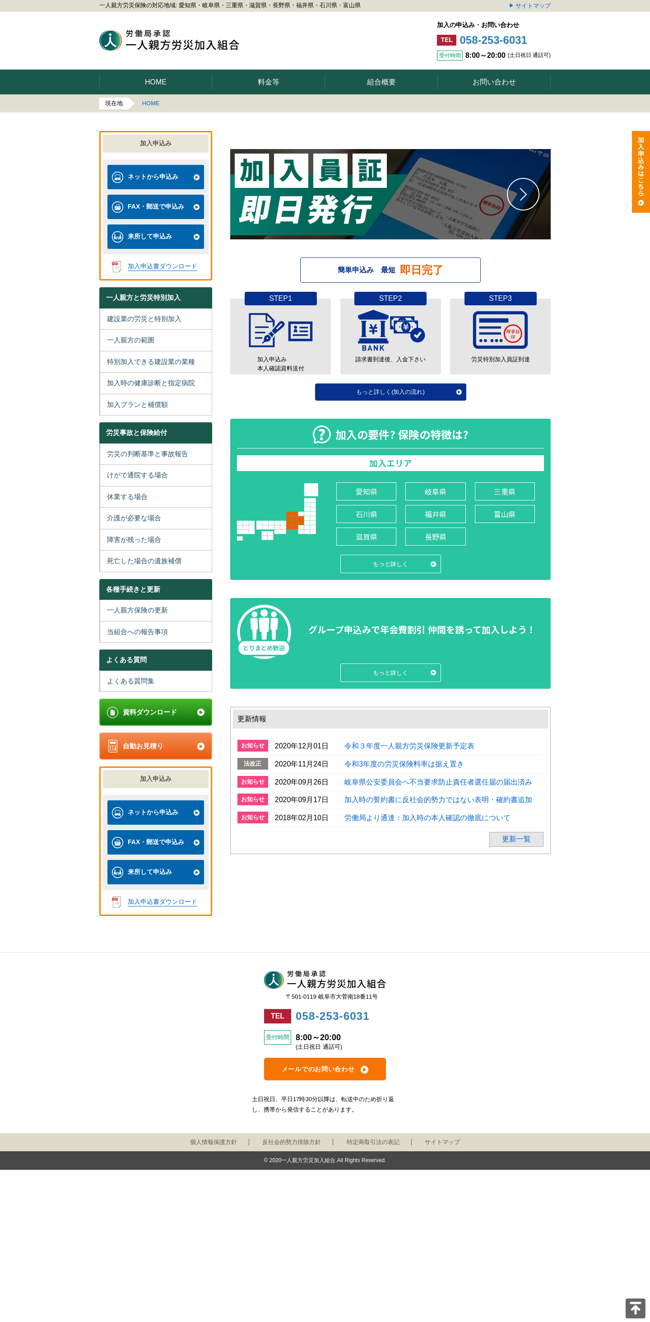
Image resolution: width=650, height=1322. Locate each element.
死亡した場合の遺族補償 (144, 561)
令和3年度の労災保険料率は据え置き (404, 978)
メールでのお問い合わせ (318, 1221)
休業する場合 (127, 496)
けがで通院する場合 (137, 475)
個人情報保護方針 (213, 1293)
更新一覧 (516, 1053)
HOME (151, 103)
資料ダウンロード (150, 712)
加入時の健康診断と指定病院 (151, 383)
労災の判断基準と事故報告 (147, 454)
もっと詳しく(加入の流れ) (390, 606)
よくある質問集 (130, 681)
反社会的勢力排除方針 (291, 1293)
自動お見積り (143, 746)
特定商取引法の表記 (373, 1293)
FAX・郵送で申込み (156, 206)
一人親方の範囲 (130, 340)
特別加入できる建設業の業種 (151, 361)
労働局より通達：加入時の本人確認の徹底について (427, 1032)
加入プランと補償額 (137, 404)
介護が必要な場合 (134, 518)
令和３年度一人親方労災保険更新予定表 (409, 960)
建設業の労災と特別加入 (144, 318)
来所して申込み (150, 236)
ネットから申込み (153, 176)
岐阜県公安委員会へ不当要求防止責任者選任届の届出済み (438, 996)
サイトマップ (533, 5)
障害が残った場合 (134, 539)
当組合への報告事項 (137, 631)
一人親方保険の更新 (137, 610)
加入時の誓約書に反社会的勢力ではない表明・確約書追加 (438, 1014)
